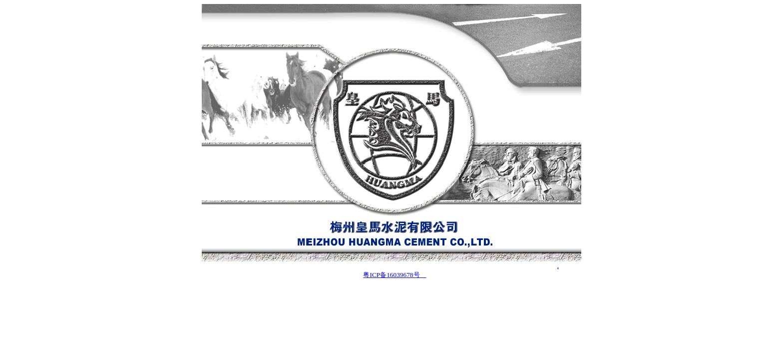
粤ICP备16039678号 (394, 274)
